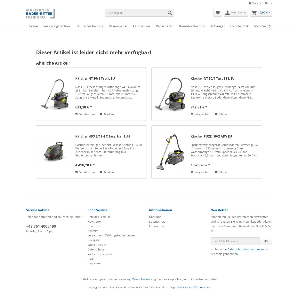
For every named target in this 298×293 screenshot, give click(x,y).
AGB (90, 258)
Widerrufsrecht (98, 245)
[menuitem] (139, 13)
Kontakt (93, 231)
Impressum (95, 263)
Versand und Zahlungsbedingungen (111, 235)
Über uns (94, 226)
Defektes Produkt (99, 217)
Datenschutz (96, 249)
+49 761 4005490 (41, 226)
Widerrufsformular (100, 254)
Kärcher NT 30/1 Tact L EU (95, 78)
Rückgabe (94, 240)
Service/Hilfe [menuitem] (259, 3)
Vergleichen (85, 114)
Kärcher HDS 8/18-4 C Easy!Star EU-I (102, 136)
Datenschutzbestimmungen (246, 249)
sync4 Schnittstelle (198, 287)
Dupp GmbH (177, 287)
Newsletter (95, 221)
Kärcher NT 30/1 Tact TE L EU (213, 78)
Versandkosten (140, 279)
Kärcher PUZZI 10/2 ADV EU (211, 136)
